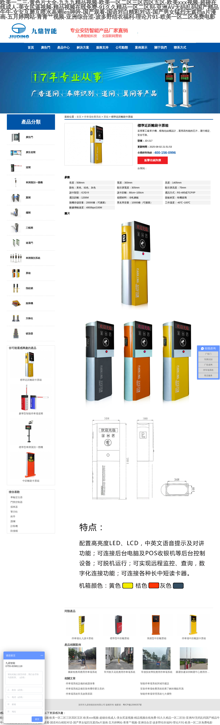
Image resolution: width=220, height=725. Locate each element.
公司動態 (122, 47)
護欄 (12, 521)
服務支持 (102, 47)
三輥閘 (21, 228)
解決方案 (83, 47)
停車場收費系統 (92, 116)
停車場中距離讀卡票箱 (194, 638)
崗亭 (12, 516)
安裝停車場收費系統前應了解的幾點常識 (162, 688)
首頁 (31, 47)
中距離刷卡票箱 (31, 480)
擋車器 (14, 506)
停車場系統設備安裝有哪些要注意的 (85, 688)
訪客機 (14, 526)
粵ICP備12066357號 (132, 705)
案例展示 (141, 47)
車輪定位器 (16, 497)
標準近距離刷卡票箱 (31, 379)
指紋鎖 (21, 288)
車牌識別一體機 (26, 182)
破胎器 (21, 333)
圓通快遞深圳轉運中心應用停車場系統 (194, 672)
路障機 (21, 303)
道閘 (20, 167)
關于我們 (160, 47)
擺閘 (20, 212)
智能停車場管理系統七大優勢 (156, 693)
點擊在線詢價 (152, 160)
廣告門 (45, 47)
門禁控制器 (16, 502)
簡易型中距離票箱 (156, 638)
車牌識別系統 (25, 258)
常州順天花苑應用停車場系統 (119, 672)
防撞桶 (14, 531)
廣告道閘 (22, 152)
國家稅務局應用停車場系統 (82, 672)
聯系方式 (180, 47)
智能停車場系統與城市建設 (154, 683)
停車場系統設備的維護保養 (80, 683)
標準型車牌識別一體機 (31, 447)
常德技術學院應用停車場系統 (156, 672)
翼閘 (20, 197)
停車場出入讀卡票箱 (82, 638)
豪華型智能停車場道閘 (31, 413)
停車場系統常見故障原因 (79, 693)
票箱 (106, 116)
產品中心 (63, 47)
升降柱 (21, 318)
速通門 (21, 243)
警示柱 (14, 511)
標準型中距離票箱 (119, 638)
